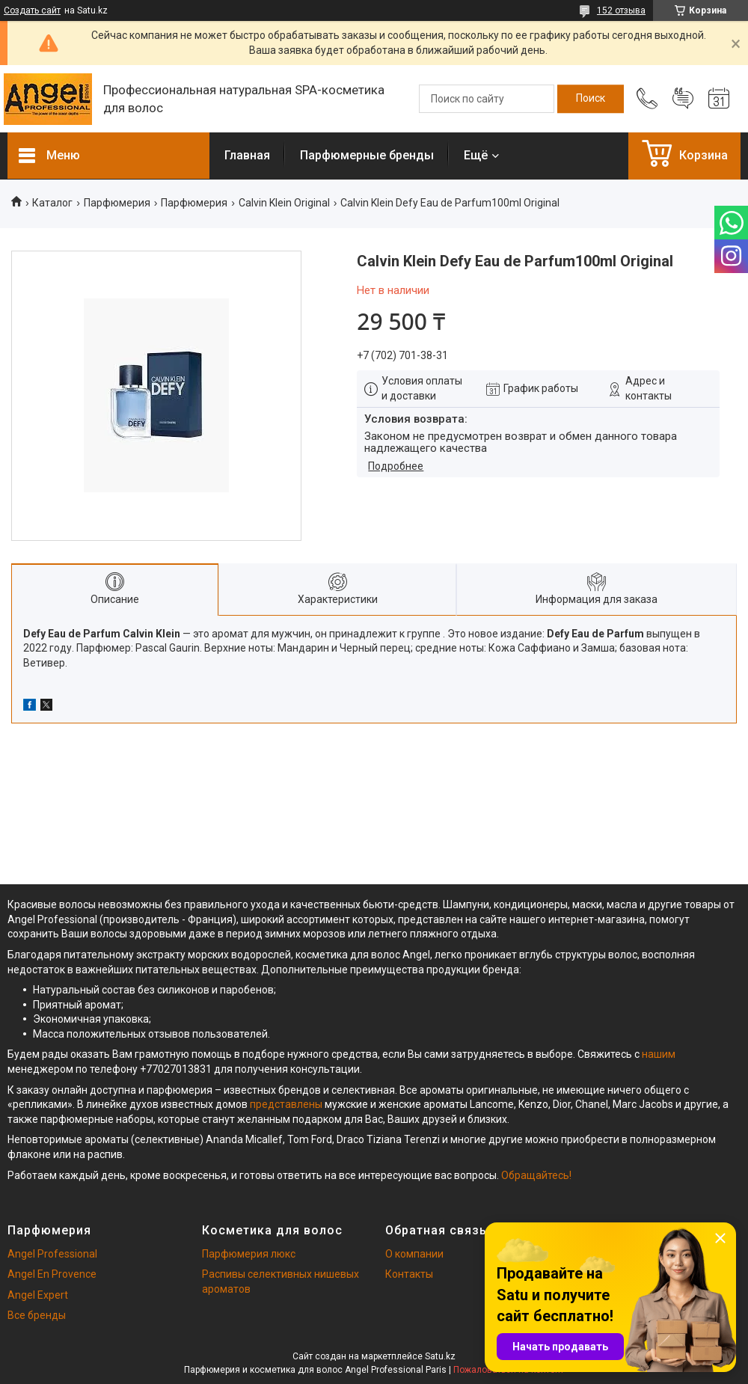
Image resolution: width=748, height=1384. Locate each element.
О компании (414, 1254)
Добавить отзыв (682, 99)
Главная (247, 155)
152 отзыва (621, 10)
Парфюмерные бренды (367, 155)
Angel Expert (37, 1295)
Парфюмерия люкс (248, 1254)
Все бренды (36, 1315)
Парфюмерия (117, 203)
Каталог (52, 203)
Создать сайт (32, 10)
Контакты (409, 1274)
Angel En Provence (51, 1274)
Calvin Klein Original (284, 203)
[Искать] (590, 99)
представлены (286, 1104)
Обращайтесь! (536, 1175)
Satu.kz (440, 1356)
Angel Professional (52, 1254)
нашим (658, 1054)
